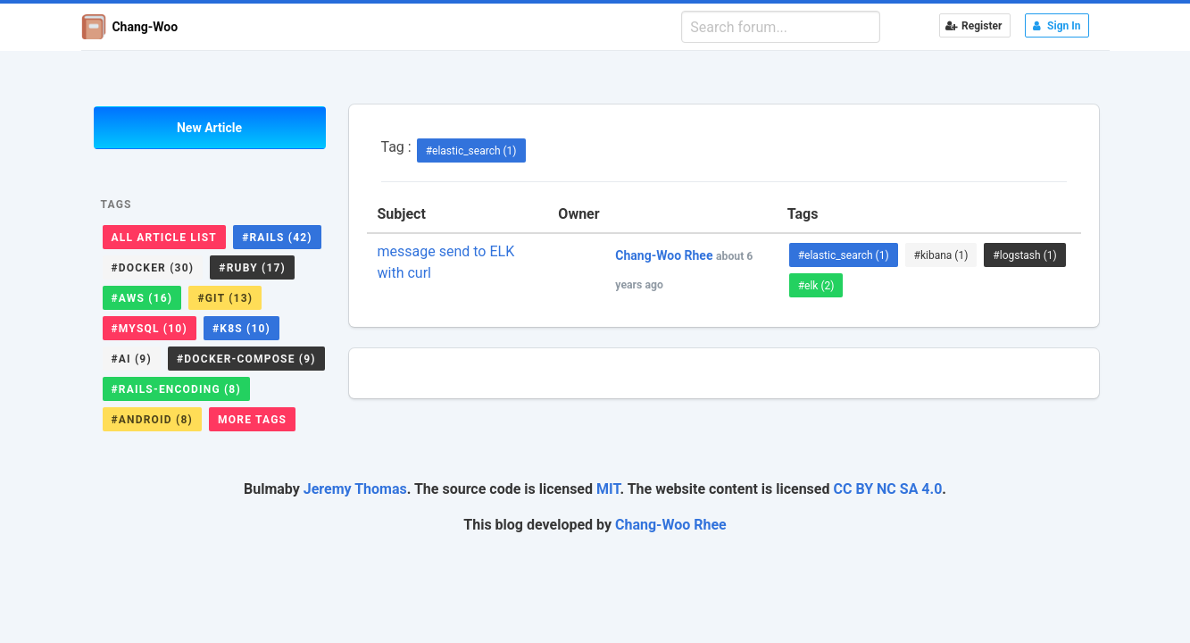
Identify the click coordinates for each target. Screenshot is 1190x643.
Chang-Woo (130, 26)
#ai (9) (132, 359)
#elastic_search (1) (471, 151)
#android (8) (152, 419)
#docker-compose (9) (246, 359)
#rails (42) (277, 237)
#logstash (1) (1024, 255)
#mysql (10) (149, 328)
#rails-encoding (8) (176, 389)
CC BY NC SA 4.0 (887, 488)
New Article (209, 128)
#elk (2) (816, 286)
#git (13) (225, 298)
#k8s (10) (241, 328)
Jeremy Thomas (355, 488)
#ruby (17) (252, 268)
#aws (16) (142, 298)
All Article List (164, 237)
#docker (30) (153, 268)
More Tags (252, 419)
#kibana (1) (941, 255)
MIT (608, 488)
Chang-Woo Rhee (671, 524)
